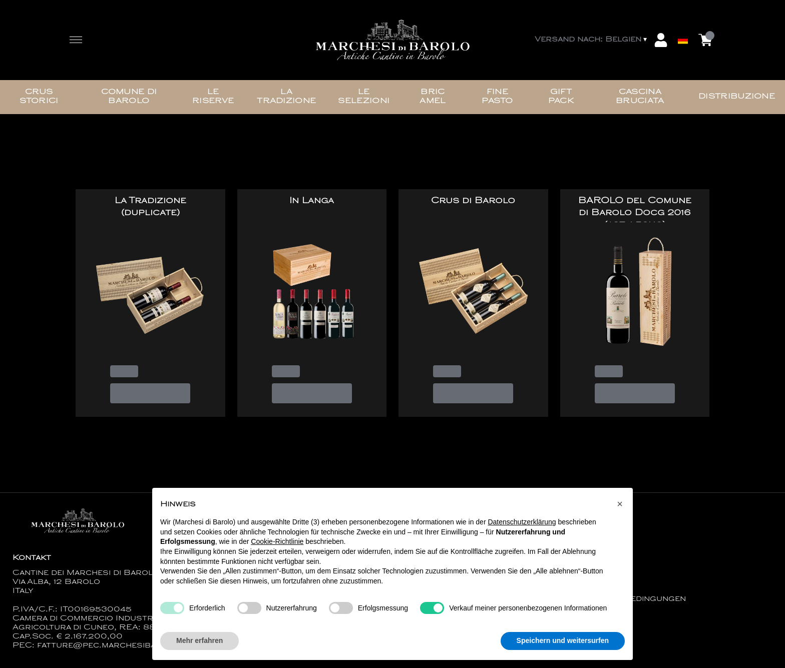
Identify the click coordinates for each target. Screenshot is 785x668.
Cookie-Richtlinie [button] (277, 542)
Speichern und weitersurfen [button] (563, 641)
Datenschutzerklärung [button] (522, 522)
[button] (620, 504)
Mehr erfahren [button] (199, 641)
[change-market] (591, 40)
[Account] (661, 40)
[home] (392, 40)
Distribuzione (736, 97)
